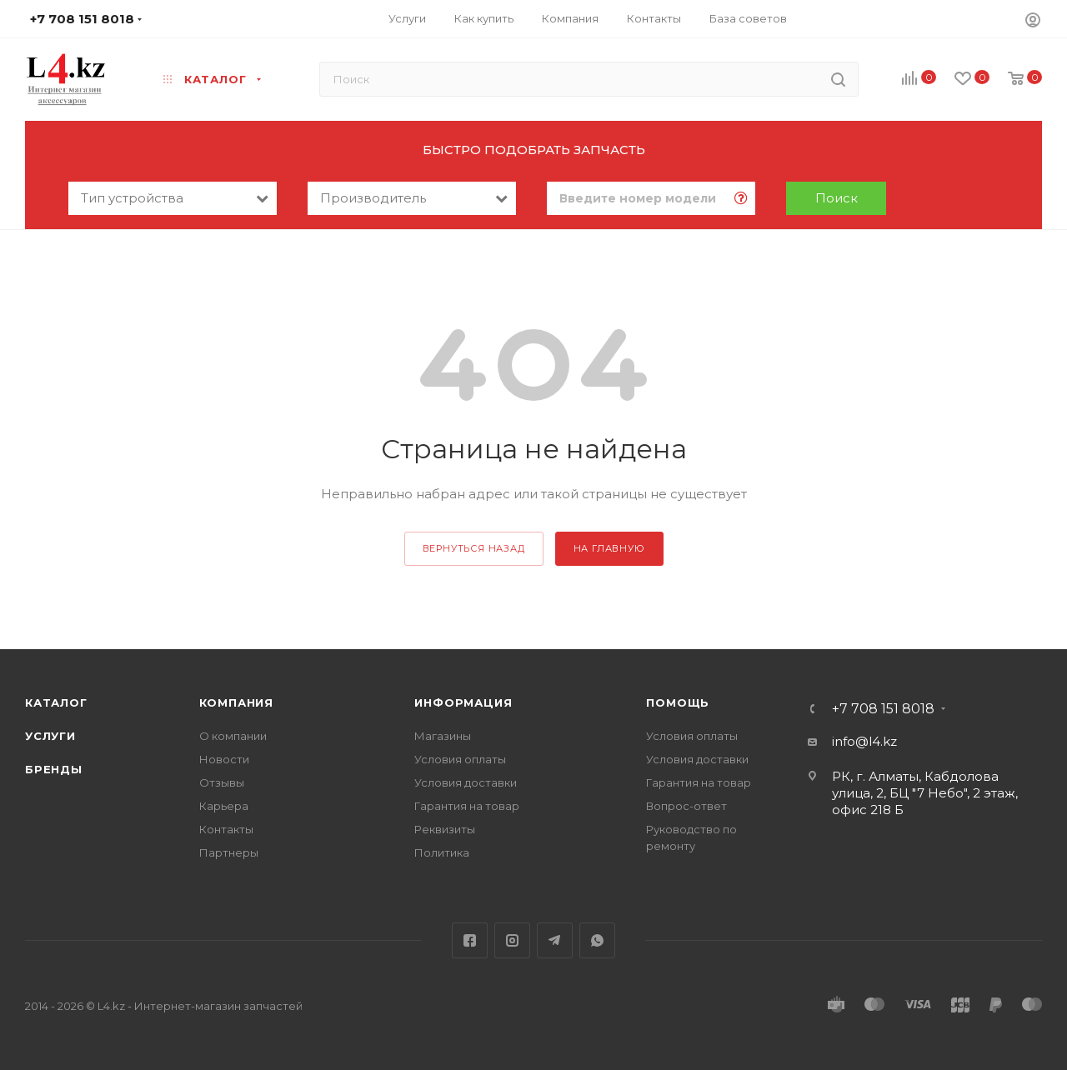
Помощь (677, 702)
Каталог (56, 702)
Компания (236, 702)
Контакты (226, 829)
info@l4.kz (864, 741)
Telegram (555, 940)
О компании (233, 735)
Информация (463, 702)
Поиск (836, 198)
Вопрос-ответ (686, 805)
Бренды (54, 769)
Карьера (223, 805)
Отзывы (221, 782)
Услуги (50, 735)
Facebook (470, 940)
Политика (441, 852)
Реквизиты (444, 829)
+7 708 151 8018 (883, 709)
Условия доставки (465, 782)
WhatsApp (597, 940)
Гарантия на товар (466, 805)
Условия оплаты (460, 759)
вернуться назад (474, 548)
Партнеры (228, 852)
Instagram (512, 940)
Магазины (442, 735)
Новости (224, 759)
